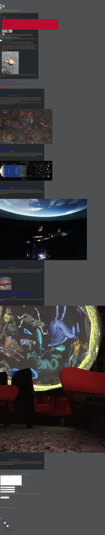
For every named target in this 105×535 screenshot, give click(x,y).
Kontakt (3, 30)
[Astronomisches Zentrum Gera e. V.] (29, 11)
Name (16, 487)
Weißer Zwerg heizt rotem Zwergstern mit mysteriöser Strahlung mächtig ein (19, 83)
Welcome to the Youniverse (7, 26)
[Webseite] (7, 491)
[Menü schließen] (0, 518)
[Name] (7, 487)
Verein (3, 523)
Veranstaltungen (6, 524)
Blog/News (6, 22)
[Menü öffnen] (1, 40)
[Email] (7, 489)
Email (16, 489)
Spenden (4, 17)
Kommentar (24, 485)
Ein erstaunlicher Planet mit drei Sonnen (19, 80)
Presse (4, 27)
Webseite (16, 491)
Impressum (5, 532)
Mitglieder (5, 526)
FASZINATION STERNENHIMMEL (8, 25)
